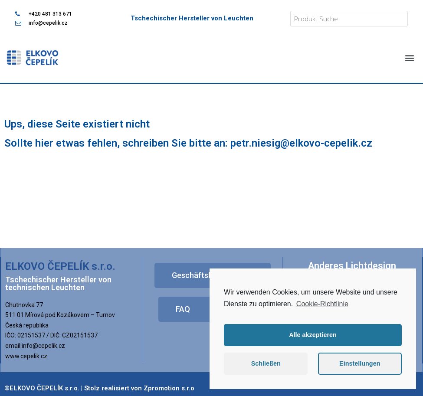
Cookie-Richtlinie (322, 304)
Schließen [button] (266, 363)
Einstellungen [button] (359, 363)
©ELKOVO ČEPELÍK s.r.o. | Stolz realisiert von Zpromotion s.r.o (99, 388)
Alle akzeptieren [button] (313, 334)
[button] (409, 57)
